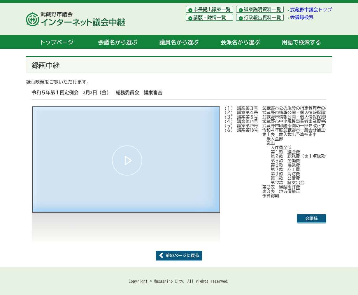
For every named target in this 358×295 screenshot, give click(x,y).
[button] (127, 160)
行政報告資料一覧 (262, 17)
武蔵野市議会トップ (311, 9)
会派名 (240, 42)
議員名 (179, 42)
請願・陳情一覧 (209, 17)
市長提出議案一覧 (212, 9)
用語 (301, 42)
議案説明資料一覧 (262, 9)
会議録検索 (301, 17)
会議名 (117, 42)
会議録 (311, 218)
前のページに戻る (182, 255)
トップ (56, 42)
